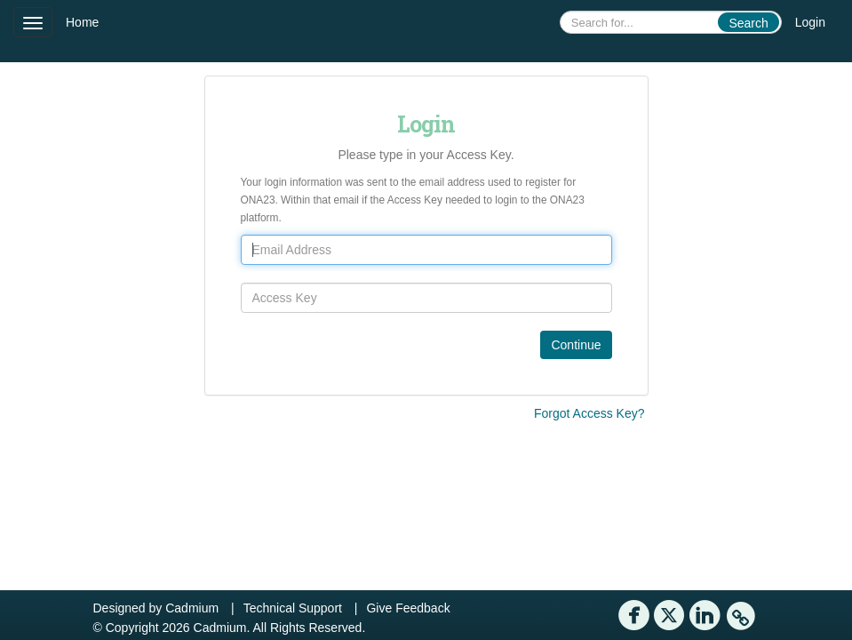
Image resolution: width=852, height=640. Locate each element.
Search (748, 23)
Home (82, 22)
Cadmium (192, 608)
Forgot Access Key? (589, 413)
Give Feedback (408, 608)
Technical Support (292, 608)
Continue (576, 345)
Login (810, 22)
